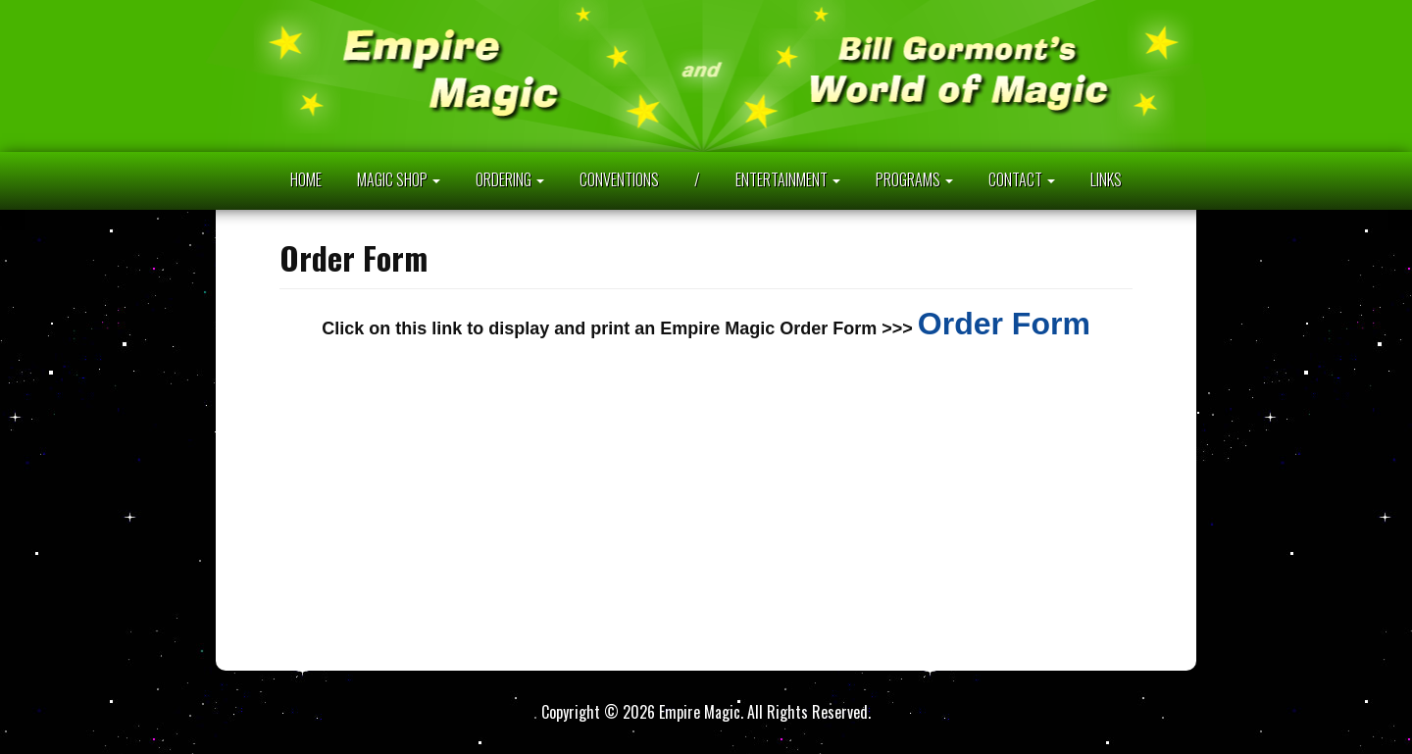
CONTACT (1021, 179)
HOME (306, 179)
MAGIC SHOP (398, 179)
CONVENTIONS (619, 179)
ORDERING (510, 179)
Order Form (1004, 323)
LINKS (1106, 179)
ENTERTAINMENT (787, 179)
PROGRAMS (914, 179)
